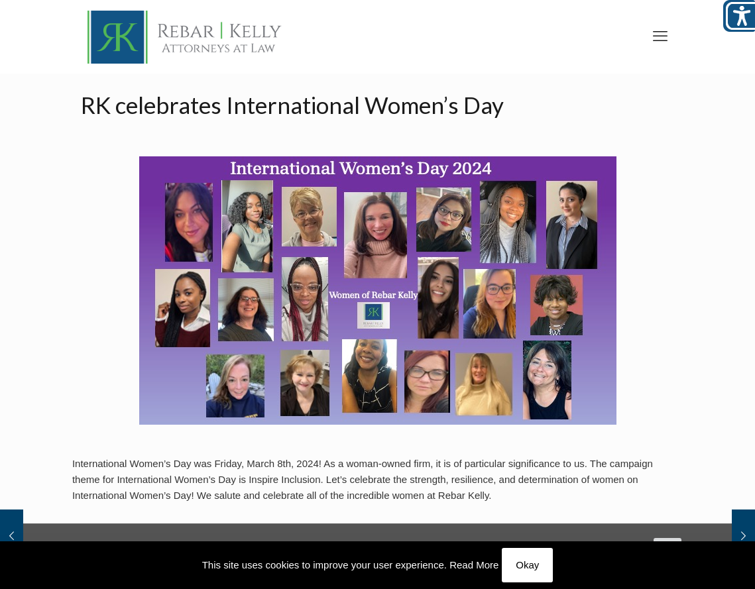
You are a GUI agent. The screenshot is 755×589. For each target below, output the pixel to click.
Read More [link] (473, 564)
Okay (527, 564)
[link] (184, 36)
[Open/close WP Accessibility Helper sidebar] (739, 16)
